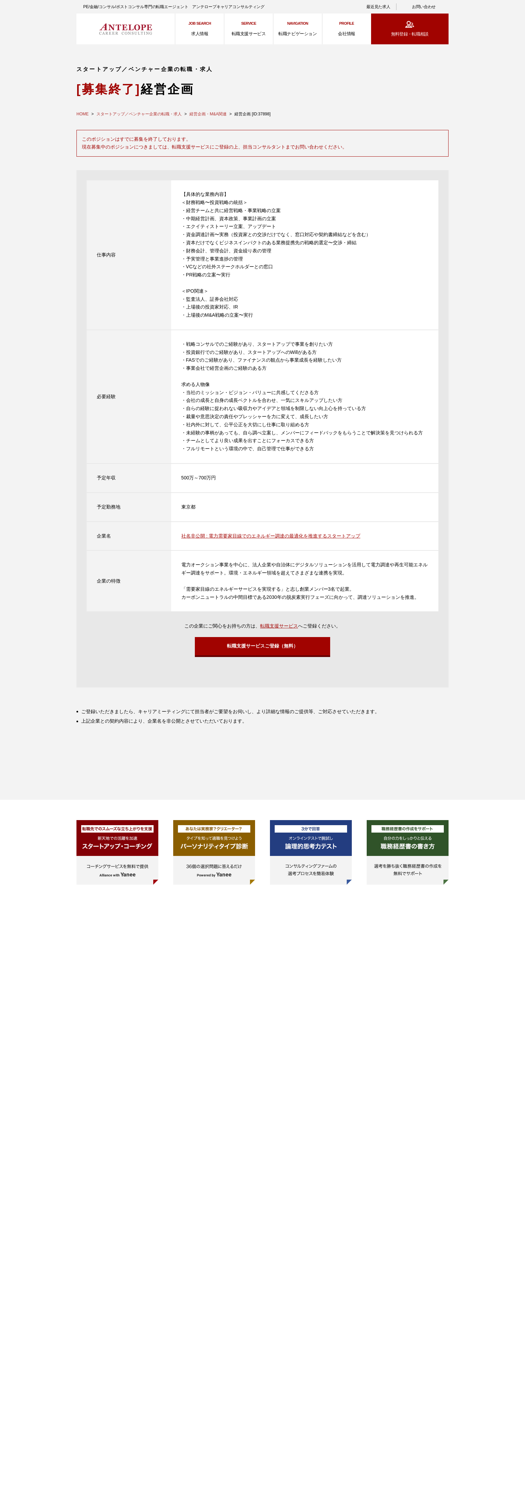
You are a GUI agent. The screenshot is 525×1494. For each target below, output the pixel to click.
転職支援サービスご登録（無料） (262, 647)
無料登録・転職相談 (410, 34)
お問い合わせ (424, 6)
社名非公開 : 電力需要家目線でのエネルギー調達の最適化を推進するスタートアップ (271, 536)
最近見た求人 (378, 6)
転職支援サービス (279, 626)
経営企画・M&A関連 (208, 114)
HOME (82, 114)
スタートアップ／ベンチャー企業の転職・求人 (139, 114)
